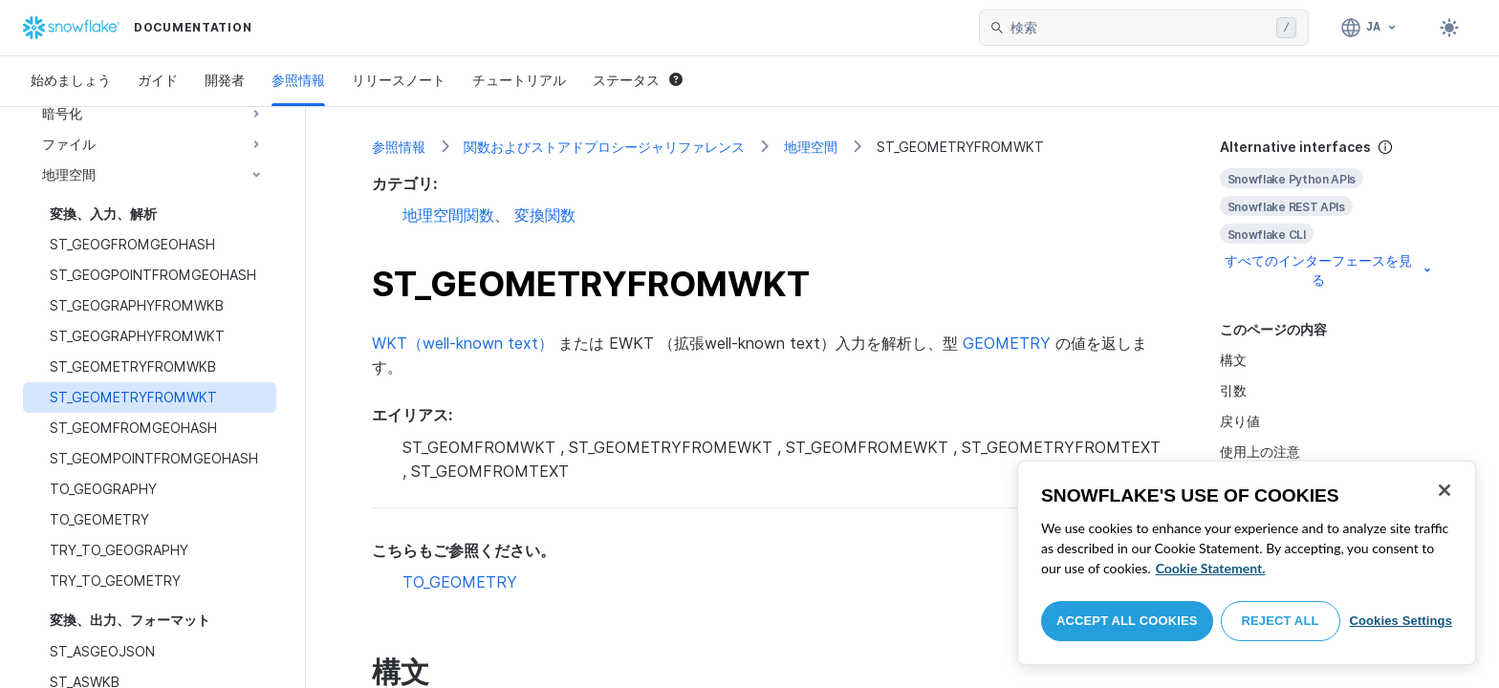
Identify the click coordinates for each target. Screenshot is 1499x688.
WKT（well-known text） (463, 343)
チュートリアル (519, 80)
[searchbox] (1139, 28)
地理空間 (810, 147)
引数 (1233, 390)
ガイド (158, 80)
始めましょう (71, 80)
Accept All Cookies (1127, 620)
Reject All (1280, 620)
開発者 (225, 80)
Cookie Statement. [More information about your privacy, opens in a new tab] (1211, 568)
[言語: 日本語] (1369, 28)
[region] (1246, 563)
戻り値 (1240, 421)
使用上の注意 (1260, 451)
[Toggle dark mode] (1449, 28)
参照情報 (298, 80)
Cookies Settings (1400, 620)
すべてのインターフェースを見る (1329, 270)
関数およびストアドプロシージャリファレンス (604, 147)
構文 (1233, 360)
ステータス (638, 80)
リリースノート (398, 80)
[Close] (1444, 490)
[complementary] (1327, 214)
